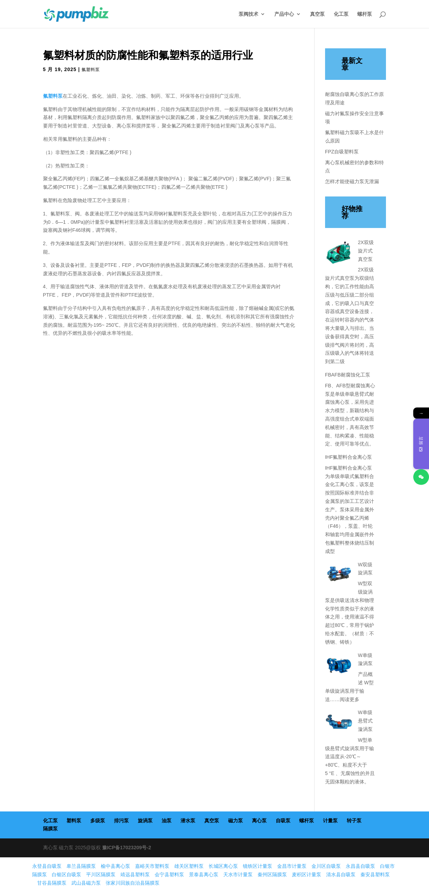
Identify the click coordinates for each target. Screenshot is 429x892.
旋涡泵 (145, 820)
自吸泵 (283, 820)
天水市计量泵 (238, 874)
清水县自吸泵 (341, 874)
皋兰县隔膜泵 (81, 866)
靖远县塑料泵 (135, 874)
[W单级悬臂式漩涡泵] (339, 723)
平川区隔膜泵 (100, 874)
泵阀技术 (248, 14)
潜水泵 (188, 820)
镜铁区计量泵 (257, 866)
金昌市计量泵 (292, 866)
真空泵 (317, 14)
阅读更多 (349, 699)
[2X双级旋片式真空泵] (339, 253)
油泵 (166, 820)
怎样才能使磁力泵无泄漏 (352, 181)
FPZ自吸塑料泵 (342, 151)
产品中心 (284, 14)
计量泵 (330, 820)
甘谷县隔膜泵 (51, 883)
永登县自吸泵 (47, 866)
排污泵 (121, 820)
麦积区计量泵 (306, 874)
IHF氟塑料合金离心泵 (348, 457)
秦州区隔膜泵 (272, 874)
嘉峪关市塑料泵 (152, 866)
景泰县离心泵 (203, 874)
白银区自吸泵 (66, 874)
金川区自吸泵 (326, 866)
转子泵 (354, 820)
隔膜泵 (50, 828)
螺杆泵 (364, 14)
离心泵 (259, 820)
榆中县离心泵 (115, 866)
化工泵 (341, 14)
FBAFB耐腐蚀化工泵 (347, 375)
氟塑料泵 (91, 69)
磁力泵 (235, 820)
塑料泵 (73, 820)
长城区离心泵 (223, 866)
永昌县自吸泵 (360, 866)
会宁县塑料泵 (169, 874)
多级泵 (97, 820)
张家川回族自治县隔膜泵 (133, 883)
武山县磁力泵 (86, 883)
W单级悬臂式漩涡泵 (365, 721)
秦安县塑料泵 (375, 874)
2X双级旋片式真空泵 (366, 251)
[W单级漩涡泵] (339, 666)
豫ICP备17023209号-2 (126, 847)
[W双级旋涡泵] (339, 576)
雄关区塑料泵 (189, 866)
